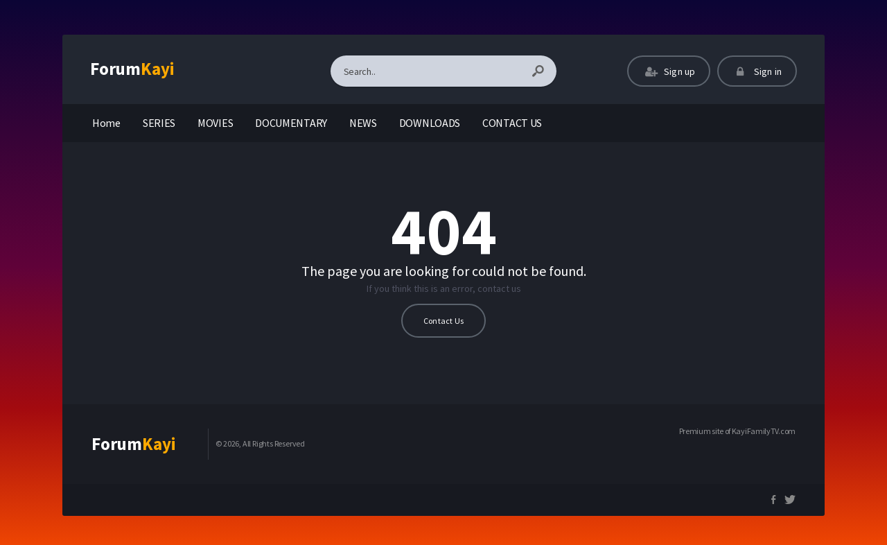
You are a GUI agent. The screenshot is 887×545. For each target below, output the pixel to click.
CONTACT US (512, 123)
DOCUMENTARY (291, 123)
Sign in (757, 71)
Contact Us (443, 320)
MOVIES (215, 123)
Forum (132, 69)
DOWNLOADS (429, 123)
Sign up (668, 71)
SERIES (159, 123)
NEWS (363, 123)
